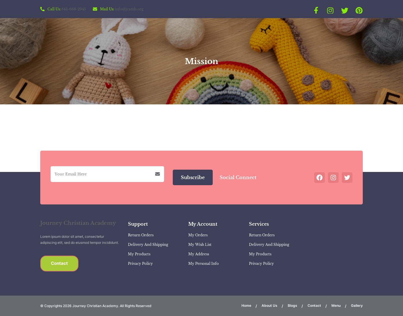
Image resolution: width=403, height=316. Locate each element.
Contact (59, 263)
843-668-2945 (74, 9)
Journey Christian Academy (78, 223)
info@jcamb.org (129, 9)
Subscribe (193, 177)
